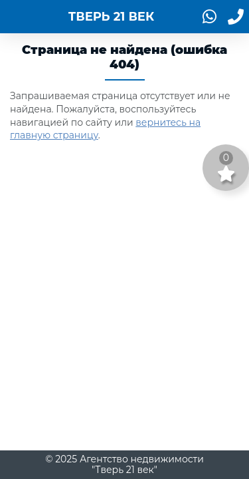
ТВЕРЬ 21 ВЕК (111, 16)
